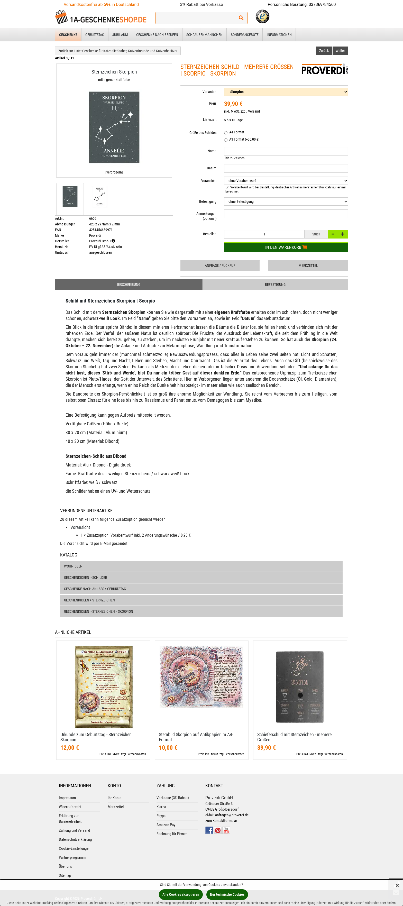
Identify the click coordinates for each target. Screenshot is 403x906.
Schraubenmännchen (204, 35)
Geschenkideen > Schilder (85, 577)
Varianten (209, 92)
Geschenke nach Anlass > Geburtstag (95, 589)
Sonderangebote (245, 35)
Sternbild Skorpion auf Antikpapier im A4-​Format (196, 737)
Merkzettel (308, 265)
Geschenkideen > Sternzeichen (89, 600)
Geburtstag (94, 35)
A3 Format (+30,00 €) (241, 139)
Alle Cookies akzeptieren (180, 894)
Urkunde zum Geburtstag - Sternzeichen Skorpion (96, 737)
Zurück (324, 51)
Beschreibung (128, 284)
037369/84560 (322, 4)
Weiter (340, 51)
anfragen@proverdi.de (232, 815)
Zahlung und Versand (74, 830)
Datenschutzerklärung (75, 839)
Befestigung (275, 284)
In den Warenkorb (286, 247)
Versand (254, 111)
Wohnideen (73, 566)
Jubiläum (120, 35)
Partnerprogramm (72, 857)
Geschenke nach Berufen (157, 35)
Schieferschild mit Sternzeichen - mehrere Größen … (294, 737)
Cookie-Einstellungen (74, 848)
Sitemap (65, 875)
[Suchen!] (241, 18)
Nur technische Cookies (227, 894)
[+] (343, 234)
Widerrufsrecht (70, 806)
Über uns (65, 866)
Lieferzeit (209, 119)
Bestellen (209, 234)
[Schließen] (397, 886)
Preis (212, 103)
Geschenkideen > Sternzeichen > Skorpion (98, 611)
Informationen (279, 35)
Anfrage (220, 265)
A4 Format (234, 132)
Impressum (67, 797)
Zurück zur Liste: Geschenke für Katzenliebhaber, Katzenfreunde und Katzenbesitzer (117, 51)
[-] (333, 234)
